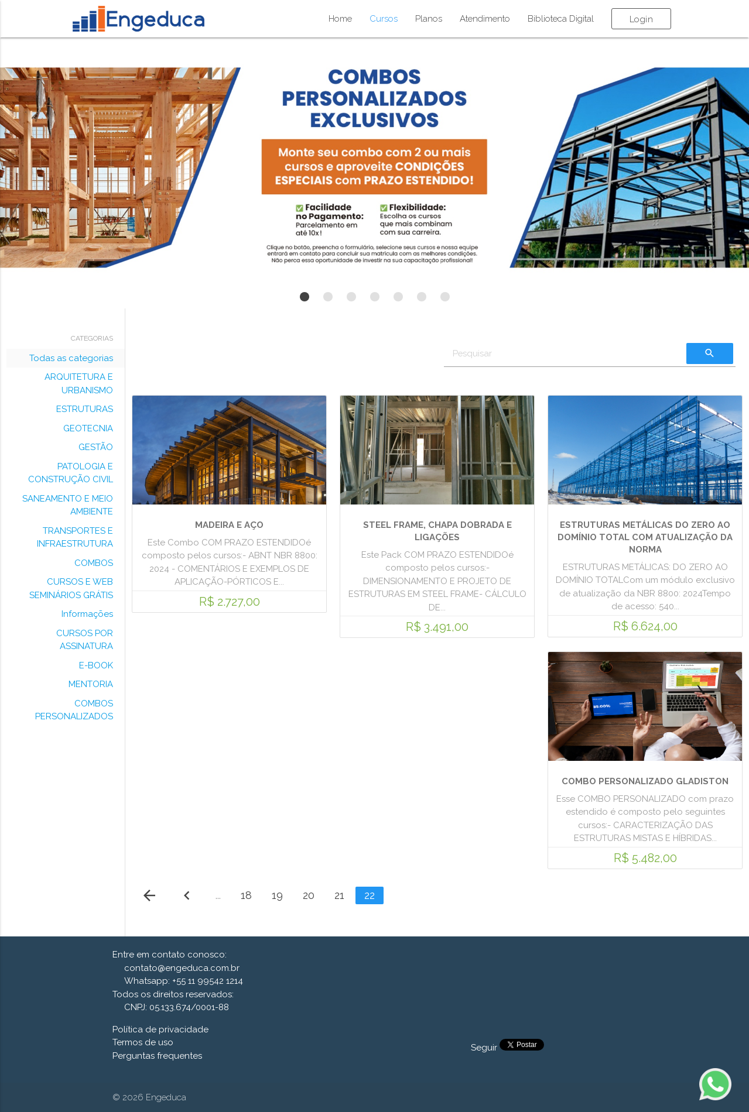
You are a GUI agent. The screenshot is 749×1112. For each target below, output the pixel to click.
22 (369, 895)
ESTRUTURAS (84, 409)
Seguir (485, 1047)
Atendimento (485, 18)
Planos (428, 18)
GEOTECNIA (88, 428)
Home (340, 18)
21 (339, 895)
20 (308, 895)
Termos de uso (142, 1042)
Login (642, 19)
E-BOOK (96, 665)
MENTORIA (91, 684)
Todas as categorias (71, 358)
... (218, 895)
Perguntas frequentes (157, 1056)
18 (246, 895)
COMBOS (93, 563)
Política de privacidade (160, 1029)
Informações (87, 614)
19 (277, 895)
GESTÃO (95, 447)
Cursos (384, 18)
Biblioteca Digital (561, 18)
